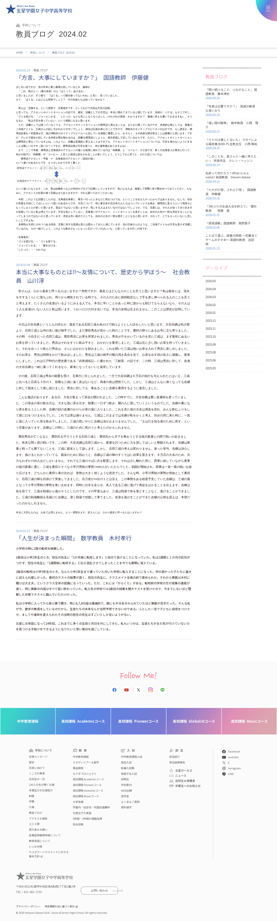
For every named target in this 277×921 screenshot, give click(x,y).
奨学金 (125, 796)
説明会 (125, 779)
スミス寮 (34, 824)
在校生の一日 (37, 779)
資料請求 (126, 807)
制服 (31, 796)
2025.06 (210, 360)
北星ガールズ (183, 770)
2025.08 (210, 352)
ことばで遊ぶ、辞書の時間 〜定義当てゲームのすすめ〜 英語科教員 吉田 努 (231, 242)
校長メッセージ (38, 756)
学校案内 (126, 785)
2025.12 (210, 320)
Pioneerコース (138, 721)
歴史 (31, 762)
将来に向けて (37, 768)
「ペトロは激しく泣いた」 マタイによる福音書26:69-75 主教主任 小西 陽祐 (231, 143)
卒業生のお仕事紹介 (41, 790)
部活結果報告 (177, 762)
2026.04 (210, 289)
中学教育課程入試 (131, 757)
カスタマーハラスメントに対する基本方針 (49, 854)
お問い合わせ (99, 890)
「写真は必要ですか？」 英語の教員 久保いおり (231, 110)
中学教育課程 (27, 721)
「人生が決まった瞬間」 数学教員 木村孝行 (74, 538)
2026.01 (210, 312)
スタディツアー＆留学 (86, 762)
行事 (31, 807)
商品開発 (78, 768)
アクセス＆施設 (38, 818)
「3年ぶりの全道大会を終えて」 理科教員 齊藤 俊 (231, 210)
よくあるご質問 (130, 802)
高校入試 (126, 762)
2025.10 (210, 336)
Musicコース (249, 721)
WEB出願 (126, 790)
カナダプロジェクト (85, 773)
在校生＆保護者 (185, 780)
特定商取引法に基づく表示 (60, 906)
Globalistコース (194, 721)
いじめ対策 (35, 846)
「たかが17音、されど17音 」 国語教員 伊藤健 (231, 194)
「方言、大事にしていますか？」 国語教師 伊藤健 (82, 77)
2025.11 (210, 328)
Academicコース (83, 721)
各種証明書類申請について (45, 835)
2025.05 (210, 368)
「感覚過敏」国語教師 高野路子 (231, 225)
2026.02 (210, 305)
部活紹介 (174, 757)
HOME (19, 52)
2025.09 (210, 344)
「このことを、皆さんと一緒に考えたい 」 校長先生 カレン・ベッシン (231, 160)
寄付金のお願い (38, 829)
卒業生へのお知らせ (188, 786)
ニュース (180, 775)
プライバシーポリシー (28, 906)
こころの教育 (37, 773)
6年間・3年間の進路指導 (87, 818)
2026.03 (210, 297)
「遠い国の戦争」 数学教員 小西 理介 (231, 127)
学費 (31, 801)
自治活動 (78, 824)
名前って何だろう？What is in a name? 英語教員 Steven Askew (231, 177)
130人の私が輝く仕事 (41, 784)
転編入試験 (127, 768)
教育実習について (39, 841)
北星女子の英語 (82, 813)
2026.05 (210, 281)
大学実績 (78, 802)
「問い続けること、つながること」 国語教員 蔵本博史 (231, 93)
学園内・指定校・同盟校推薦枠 (91, 807)
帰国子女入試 (129, 773)
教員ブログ (35, 813)
